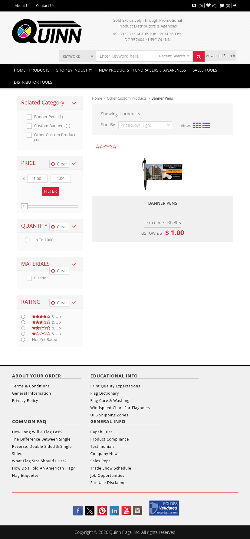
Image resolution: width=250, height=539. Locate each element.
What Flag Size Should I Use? (39, 461)
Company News (105, 453)
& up (46, 316)
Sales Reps (100, 461)
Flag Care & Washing (110, 400)
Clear (59, 164)
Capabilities (101, 432)
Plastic (40, 278)
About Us (22, 6)
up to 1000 (43, 239)
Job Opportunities (107, 475)
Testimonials (102, 446)
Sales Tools (204, 70)
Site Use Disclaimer (108, 482)
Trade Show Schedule (110, 468)
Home (20, 70)
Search (200, 58)
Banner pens (162, 203)
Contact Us (45, 6)
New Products (114, 70)
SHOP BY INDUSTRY (74, 70)
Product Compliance (109, 439)
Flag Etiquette (25, 475)
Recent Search (172, 56)
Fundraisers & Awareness (159, 70)
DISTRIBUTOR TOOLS (33, 82)
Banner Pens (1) (48, 116)
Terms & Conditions (31, 386)
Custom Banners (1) (52, 125)
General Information (31, 393)
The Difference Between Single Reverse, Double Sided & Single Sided (42, 446)
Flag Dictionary (104, 393)
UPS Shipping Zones (109, 415)
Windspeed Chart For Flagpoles (120, 407)
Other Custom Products (127, 98)
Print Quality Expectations (115, 386)
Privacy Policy (25, 400)
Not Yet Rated (44, 339)
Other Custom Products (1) (55, 137)
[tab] (50, 103)
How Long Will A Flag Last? (37, 432)
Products (39, 70)
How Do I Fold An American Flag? (43, 468)
